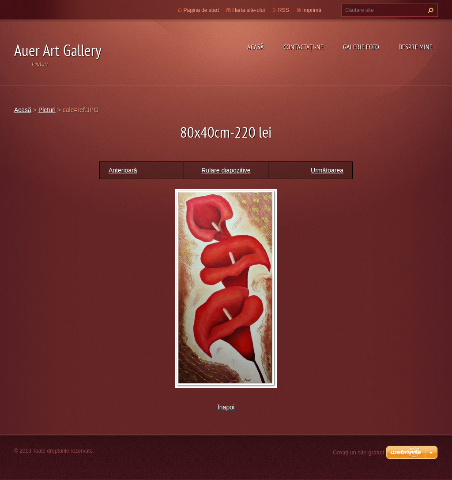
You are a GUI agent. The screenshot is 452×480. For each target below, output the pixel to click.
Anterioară (123, 170)
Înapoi (226, 407)
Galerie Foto (361, 46)
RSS (283, 10)
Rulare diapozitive (225, 170)
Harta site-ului (248, 10)
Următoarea (327, 170)
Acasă (255, 46)
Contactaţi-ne (303, 46)
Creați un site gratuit (358, 452)
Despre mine (416, 46)
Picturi (47, 109)
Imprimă (311, 10)
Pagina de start (201, 10)
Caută (429, 10)
